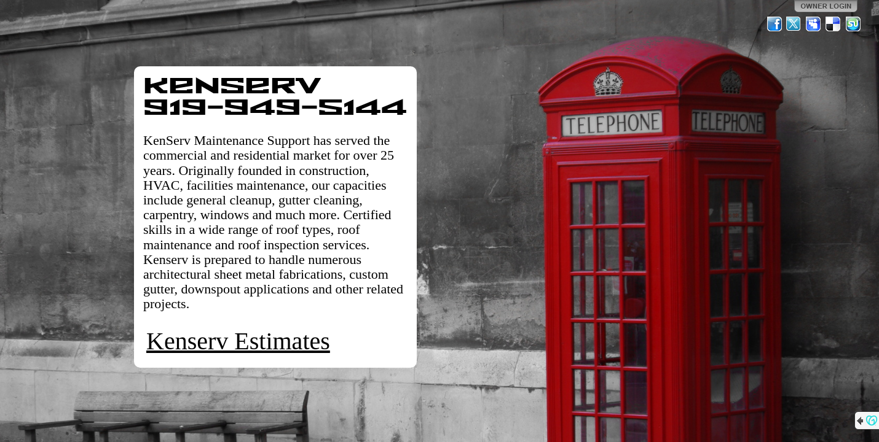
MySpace (813, 24)
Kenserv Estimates (238, 341)
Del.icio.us (833, 24)
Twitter (794, 24)
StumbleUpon (853, 24)
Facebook (774, 24)
